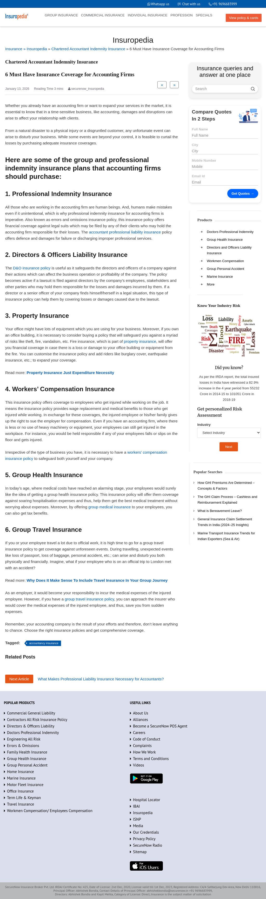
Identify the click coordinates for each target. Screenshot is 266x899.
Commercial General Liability (31, 713)
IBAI (136, 806)
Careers (139, 732)
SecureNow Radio (147, 845)
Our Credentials (146, 832)
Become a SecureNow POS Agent (160, 726)
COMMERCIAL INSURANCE (103, 15)
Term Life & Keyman (24, 797)
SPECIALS (204, 15)
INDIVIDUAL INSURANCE (148, 15)
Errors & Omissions (23, 745)
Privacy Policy (144, 838)
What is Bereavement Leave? (219, 511)
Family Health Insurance (27, 752)
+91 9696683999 (224, 4)
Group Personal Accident (225, 269)
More (211, 284)
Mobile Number (204, 160)
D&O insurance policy (31, 268)
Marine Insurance (220, 276)
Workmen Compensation (225, 261)
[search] (253, 88)
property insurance (140, 341)
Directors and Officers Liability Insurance (229, 250)
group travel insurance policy (89, 599)
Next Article (19, 679)
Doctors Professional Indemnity (230, 232)
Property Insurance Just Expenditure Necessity (70, 372)
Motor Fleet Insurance (25, 784)
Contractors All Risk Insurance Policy (37, 719)
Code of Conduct (146, 739)
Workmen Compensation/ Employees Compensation (49, 810)
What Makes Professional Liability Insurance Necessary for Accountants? (101, 679)
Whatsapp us (160, 4)
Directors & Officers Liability (30, 726)
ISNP (137, 819)
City (195, 145)
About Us (140, 713)
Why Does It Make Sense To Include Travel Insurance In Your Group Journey (97, 580)
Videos (138, 765)
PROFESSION (181, 15)
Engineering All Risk (24, 739)
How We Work (144, 752)
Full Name (200, 129)
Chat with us (191, 4)
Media (138, 825)
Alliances (140, 719)
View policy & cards (243, 18)
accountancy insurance (43, 643)
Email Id (198, 176)
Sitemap (140, 851)
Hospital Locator (146, 799)
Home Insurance (20, 771)
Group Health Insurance (225, 240)
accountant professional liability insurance (125, 232)
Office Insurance (20, 791)
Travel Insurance (20, 804)
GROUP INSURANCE (61, 15)
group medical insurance (109, 507)
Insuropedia (142, 812)
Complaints (142, 745)
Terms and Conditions (151, 758)
